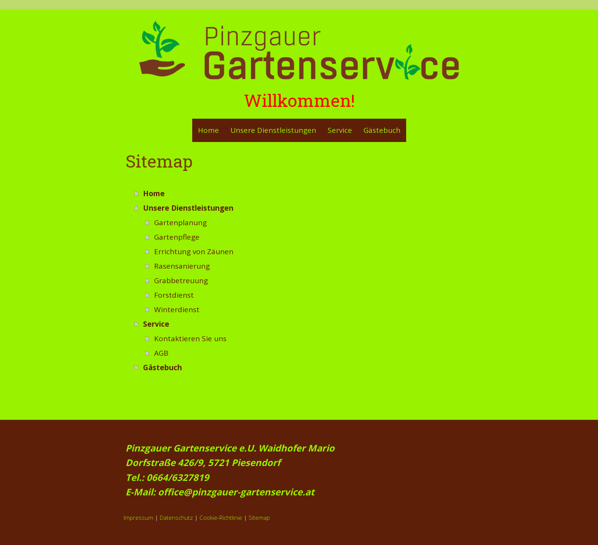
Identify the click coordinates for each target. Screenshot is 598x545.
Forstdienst (174, 295)
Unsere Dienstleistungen (273, 130)
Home (208, 130)
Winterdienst (176, 309)
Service (340, 130)
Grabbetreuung (181, 280)
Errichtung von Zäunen (193, 251)
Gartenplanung (180, 222)
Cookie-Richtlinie (220, 517)
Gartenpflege (176, 237)
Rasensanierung (182, 266)
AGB (161, 353)
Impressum (138, 517)
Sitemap (259, 517)
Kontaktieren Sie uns (190, 338)
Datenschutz (176, 517)
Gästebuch (381, 130)
